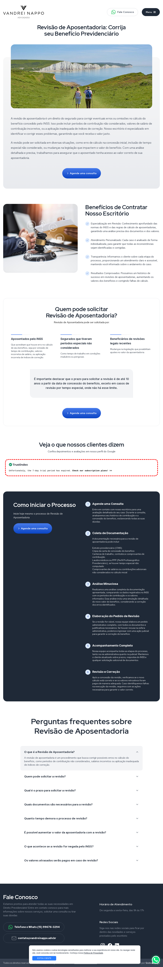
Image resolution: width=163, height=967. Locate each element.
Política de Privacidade (93, 953)
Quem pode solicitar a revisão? (81, 776)
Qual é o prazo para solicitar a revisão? (81, 790)
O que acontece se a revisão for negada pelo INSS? (81, 846)
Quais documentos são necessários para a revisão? (81, 804)
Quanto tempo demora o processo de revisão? (81, 818)
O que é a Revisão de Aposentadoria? (81, 752)
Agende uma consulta (81, 173)
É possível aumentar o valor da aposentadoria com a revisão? (81, 832)
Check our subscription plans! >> (92, 470)
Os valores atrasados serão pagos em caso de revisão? (81, 860)
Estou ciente (44, 958)
